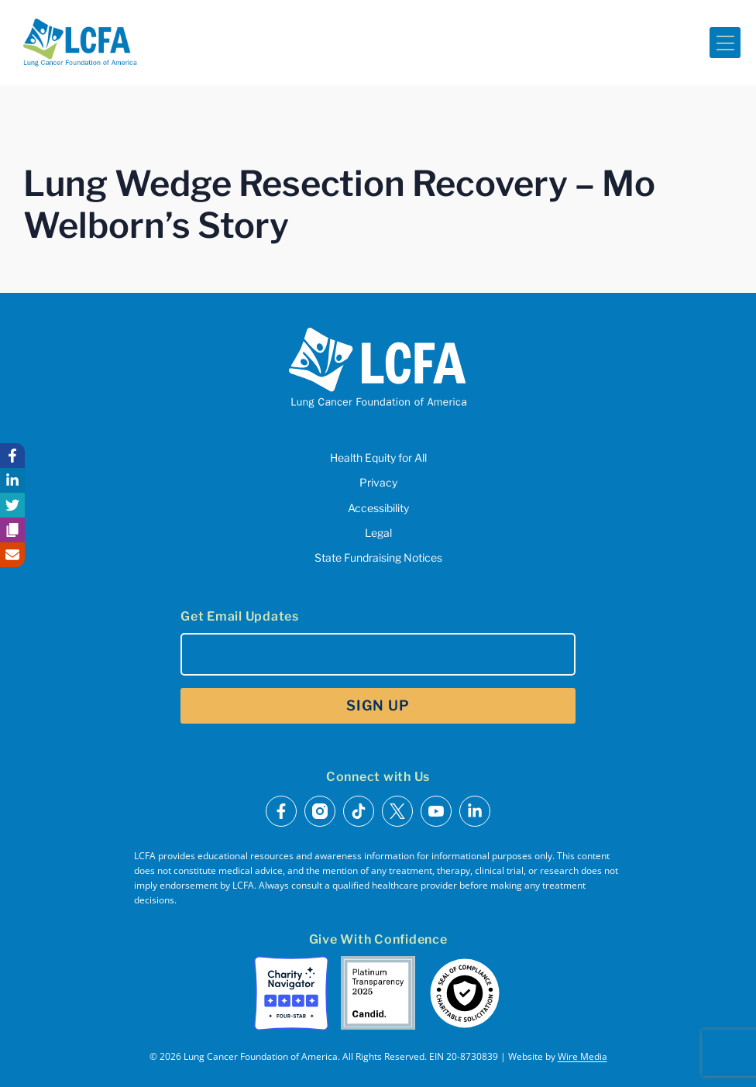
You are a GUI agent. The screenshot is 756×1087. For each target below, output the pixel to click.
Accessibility (378, 507)
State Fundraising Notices (378, 557)
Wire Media (582, 1056)
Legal (378, 532)
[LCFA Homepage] (80, 42)
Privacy (378, 482)
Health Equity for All (378, 457)
